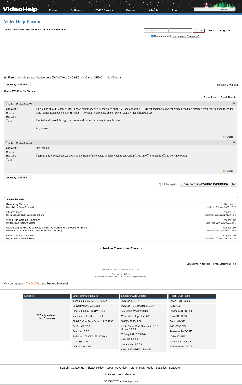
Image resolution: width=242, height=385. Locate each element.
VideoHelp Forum (22, 21)
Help (211, 30)
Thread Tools (210, 97)
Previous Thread (112, 248)
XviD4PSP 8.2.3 (129, 339)
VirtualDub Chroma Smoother (23, 219)
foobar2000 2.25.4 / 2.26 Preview (90, 301)
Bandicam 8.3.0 (81, 331)
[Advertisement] (122, 58)
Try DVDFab (33, 283)
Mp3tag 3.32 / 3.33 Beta (133, 334)
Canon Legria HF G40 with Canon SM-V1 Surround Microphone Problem (47, 227)
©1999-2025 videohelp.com (121, 381)
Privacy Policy (95, 367)
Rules (47, 29)
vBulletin (126, 274)
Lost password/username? (186, 36)
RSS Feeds (146, 367)
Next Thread (132, 248)
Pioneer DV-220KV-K (180, 341)
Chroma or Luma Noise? (20, 235)
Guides (130, 10)
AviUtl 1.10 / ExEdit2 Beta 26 (136, 349)
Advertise (121, 367)
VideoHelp (204, 263)
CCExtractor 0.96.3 (83, 346)
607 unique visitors (47, 315)
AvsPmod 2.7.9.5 (81, 326)
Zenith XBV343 (177, 321)
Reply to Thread (17, 84)
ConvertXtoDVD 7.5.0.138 (86, 306)
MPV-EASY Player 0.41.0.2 (135, 316)
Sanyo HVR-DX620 (179, 301)
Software (76, 10)
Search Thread (228, 97)
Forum (53, 10)
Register (225, 30)
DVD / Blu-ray (104, 10)
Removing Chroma (17, 204)
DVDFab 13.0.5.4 (130, 301)
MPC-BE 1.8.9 (80, 341)
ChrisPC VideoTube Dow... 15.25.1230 (93, 321)
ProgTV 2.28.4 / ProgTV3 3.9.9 (89, 311)
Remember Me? (161, 36)
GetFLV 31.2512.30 (131, 321)
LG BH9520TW (177, 336)
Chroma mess (14, 212)
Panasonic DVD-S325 (181, 331)
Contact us (77, 367)
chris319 (11, 109)
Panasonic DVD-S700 (181, 346)
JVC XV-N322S (177, 326)
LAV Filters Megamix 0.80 (134, 311)
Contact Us (192, 263)
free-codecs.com (127, 374)
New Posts (18, 29)
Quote (228, 137)
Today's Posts (34, 29)
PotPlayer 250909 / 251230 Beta (90, 336)
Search (56, 29)
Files (64, 29)
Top (234, 184)
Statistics (161, 367)
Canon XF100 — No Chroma (103, 77)
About (175, 10)
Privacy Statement (221, 263)
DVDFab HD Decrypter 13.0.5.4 (137, 306)
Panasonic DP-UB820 (181, 311)
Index (8, 29)
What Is (153, 10)
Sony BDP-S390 (178, 316)
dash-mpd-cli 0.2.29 (131, 344)
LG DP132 (175, 306)
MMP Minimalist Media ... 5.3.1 (89, 316)
